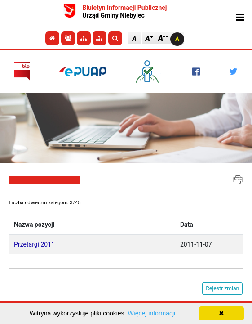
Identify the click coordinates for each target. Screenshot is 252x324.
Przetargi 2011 (34, 244)
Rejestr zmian (222, 288)
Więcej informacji (151, 313)
